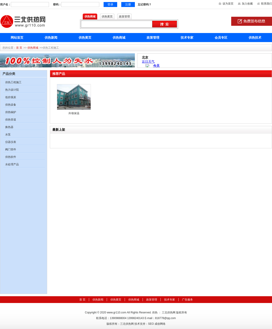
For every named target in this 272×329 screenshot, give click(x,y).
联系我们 (266, 3)
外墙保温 (73, 113)
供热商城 (119, 37)
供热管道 (10, 119)
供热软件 (10, 157)
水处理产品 (12, 164)
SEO (151, 323)
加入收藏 (247, 3)
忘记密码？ (144, 4)
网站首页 (17, 37)
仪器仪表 (10, 142)
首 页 (19, 47)
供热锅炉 (10, 112)
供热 (155, 312)
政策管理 (153, 37)
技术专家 (187, 37)
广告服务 (187, 299)
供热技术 (255, 37)
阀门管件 (10, 149)
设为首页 (228, 3)
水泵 (8, 134)
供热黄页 (85, 37)
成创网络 (160, 323)
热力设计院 (12, 89)
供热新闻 (51, 37)
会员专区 (221, 37)
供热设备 (10, 104)
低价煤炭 (10, 97)
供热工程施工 (13, 82)
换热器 (9, 127)
